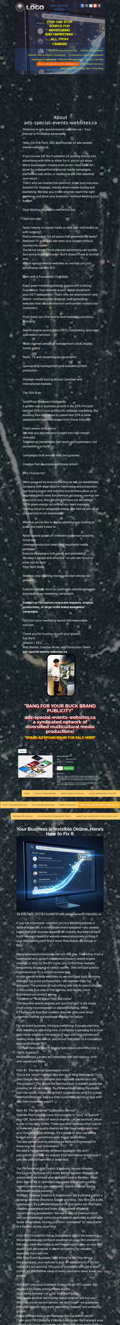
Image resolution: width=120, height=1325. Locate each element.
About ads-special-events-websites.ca (58, 64)
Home (27, 793)
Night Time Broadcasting (15, 805)
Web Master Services (92, 64)
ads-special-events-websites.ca (59, 9)
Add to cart (69, 768)
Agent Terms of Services (72, 793)
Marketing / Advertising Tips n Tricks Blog (82, 68)
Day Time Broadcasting (43, 805)
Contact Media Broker (92, 50)
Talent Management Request (103, 793)
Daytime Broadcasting (70, 59)
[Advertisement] (60, 91)
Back (22, 751)
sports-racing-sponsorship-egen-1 (54, 816)
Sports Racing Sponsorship (63, 50)
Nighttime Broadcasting (44, 59)
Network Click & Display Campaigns (46, 55)
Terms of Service (94, 59)
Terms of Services (67, 805)
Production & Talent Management (86, 55)
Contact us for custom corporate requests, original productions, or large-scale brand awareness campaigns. (58, 607)
